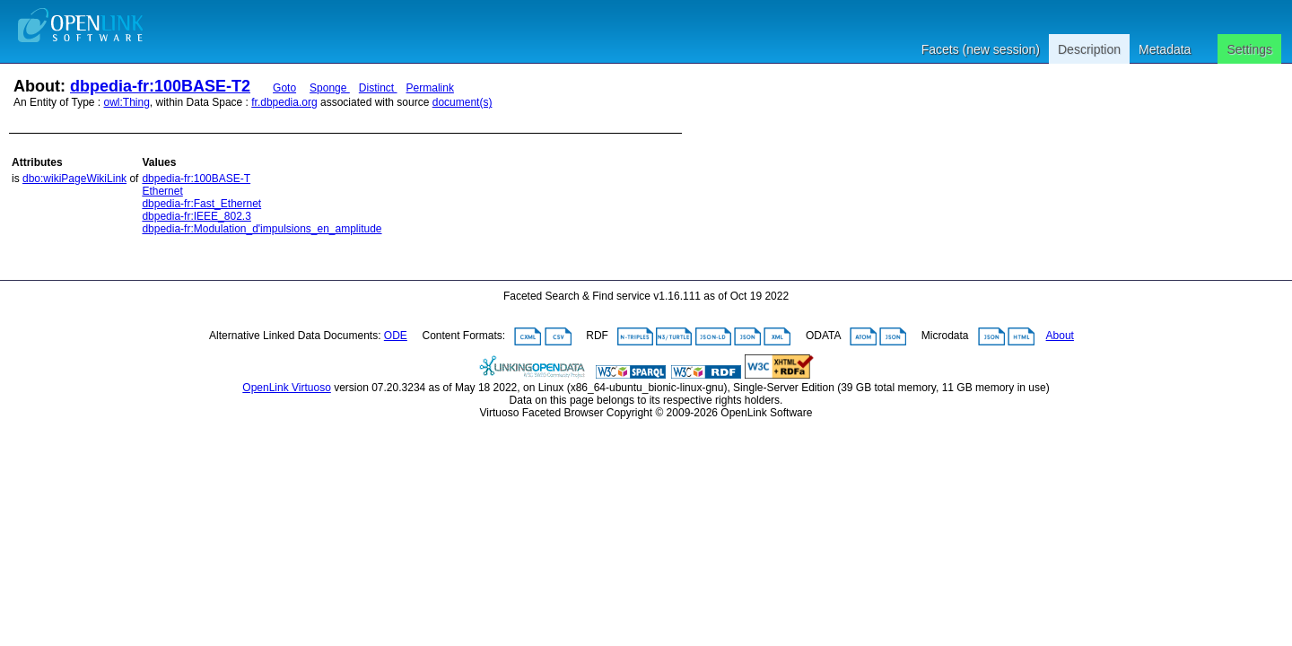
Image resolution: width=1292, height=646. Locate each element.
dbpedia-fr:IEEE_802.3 (196, 216)
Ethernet (162, 191)
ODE (395, 335)
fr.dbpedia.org (284, 102)
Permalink (430, 88)
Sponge (330, 88)
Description (1089, 49)
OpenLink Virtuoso (286, 387)
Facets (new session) (980, 49)
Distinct (378, 88)
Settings (1249, 49)
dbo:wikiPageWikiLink (74, 178)
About (1060, 335)
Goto (284, 88)
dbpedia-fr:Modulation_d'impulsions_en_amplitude (261, 229)
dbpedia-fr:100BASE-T (196, 178)
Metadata (1165, 49)
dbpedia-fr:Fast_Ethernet (201, 203)
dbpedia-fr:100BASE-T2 (160, 86)
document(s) (462, 102)
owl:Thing (127, 102)
